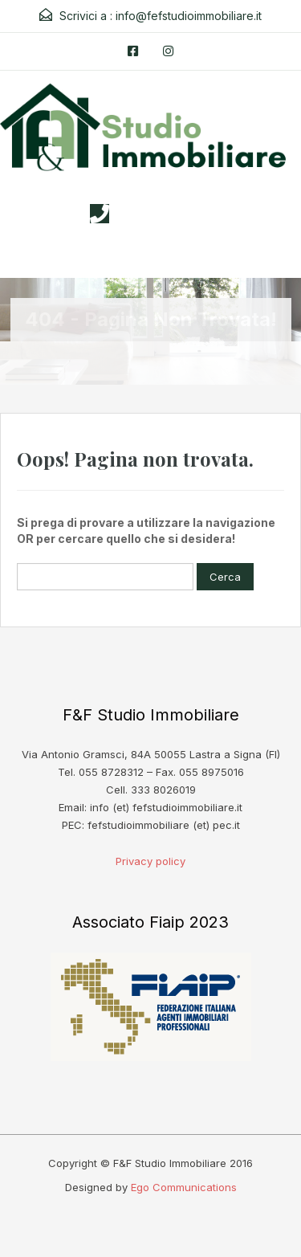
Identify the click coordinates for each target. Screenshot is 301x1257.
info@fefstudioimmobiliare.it (189, 15)
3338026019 (166, 213)
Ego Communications (184, 1187)
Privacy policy (150, 861)
